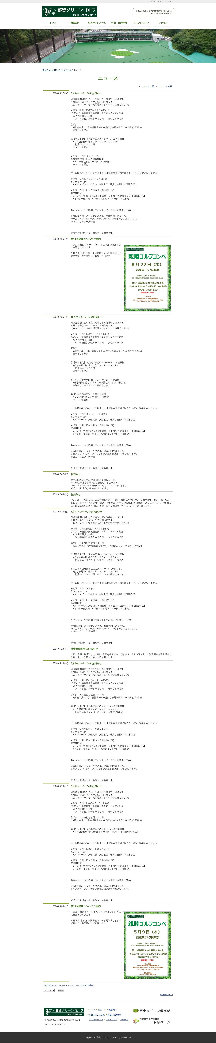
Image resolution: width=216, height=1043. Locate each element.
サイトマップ (111, 1019)
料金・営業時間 (119, 23)
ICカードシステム (97, 23)
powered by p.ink (166, 995)
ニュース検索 (165, 86)
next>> (90, 985)
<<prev (46, 985)
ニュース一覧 (147, 86)
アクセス (163, 23)
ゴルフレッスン (141, 23)
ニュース (102, 1010)
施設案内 (75, 23)
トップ (53, 23)
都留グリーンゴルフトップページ (57, 70)
